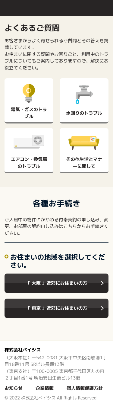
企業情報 (45, 388)
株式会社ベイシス (23, 350)
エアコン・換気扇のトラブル (29, 162)
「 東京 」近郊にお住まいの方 (56, 308)
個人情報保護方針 (85, 388)
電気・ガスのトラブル (29, 113)
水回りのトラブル (84, 113)
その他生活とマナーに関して (84, 162)
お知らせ (14, 388)
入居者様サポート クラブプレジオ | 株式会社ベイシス (22, 8)
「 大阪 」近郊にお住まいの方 (56, 283)
